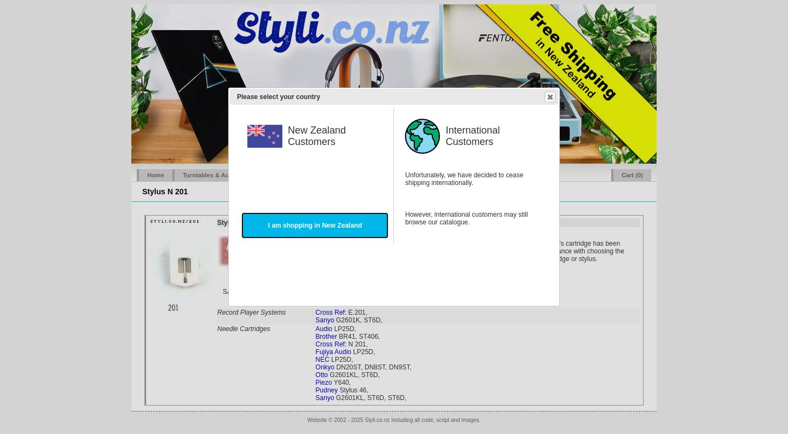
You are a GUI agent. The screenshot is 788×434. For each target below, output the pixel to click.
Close (549, 96)
